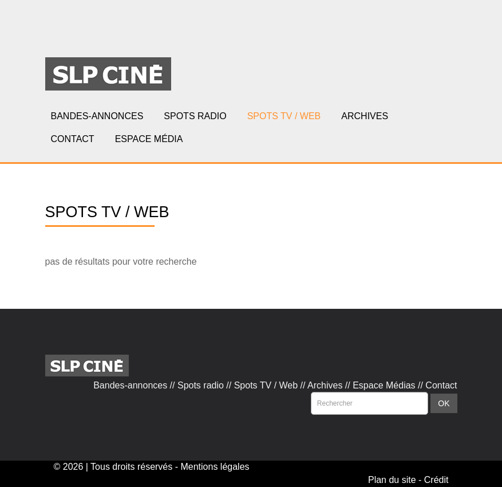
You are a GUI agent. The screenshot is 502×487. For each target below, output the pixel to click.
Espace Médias (384, 385)
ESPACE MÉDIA (149, 139)
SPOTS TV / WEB (284, 116)
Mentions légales (214, 467)
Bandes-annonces (130, 385)
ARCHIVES (364, 116)
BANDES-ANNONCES (97, 116)
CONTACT (72, 139)
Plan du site (392, 480)
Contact (441, 385)
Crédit (436, 480)
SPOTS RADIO (195, 116)
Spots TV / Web (266, 385)
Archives (324, 385)
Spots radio (200, 385)
